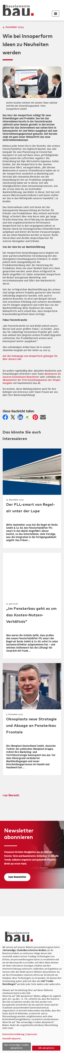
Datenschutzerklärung (13, 1034)
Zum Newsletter (17, 877)
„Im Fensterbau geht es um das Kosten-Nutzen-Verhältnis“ (31, 615)
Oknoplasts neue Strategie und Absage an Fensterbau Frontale (31, 725)
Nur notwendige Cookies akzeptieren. (16, 1046)
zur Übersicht (11, 795)
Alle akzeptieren (46, 1048)
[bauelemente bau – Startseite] (18, 938)
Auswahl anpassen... (12, 1038)
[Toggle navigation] (55, 14)
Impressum (31, 1034)
